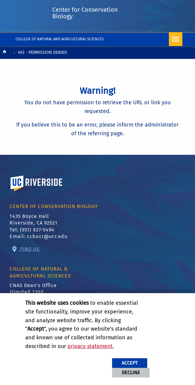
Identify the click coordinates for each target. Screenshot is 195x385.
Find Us (29, 249)
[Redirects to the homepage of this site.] (4, 53)
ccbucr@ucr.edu (47, 236)
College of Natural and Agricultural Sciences (60, 39)
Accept (130, 363)
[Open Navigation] (175, 39)
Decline (131, 372)
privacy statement (90, 346)
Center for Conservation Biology (85, 13)
